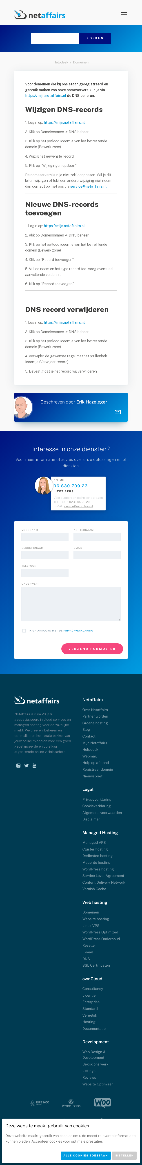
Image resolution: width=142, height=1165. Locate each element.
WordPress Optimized (100, 932)
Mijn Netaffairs (94, 743)
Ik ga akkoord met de (61, 630)
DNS (86, 959)
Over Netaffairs (95, 710)
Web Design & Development (93, 1055)
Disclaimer (91, 819)
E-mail (87, 952)
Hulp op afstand (95, 763)
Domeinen (81, 62)
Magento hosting (96, 862)
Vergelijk (89, 1015)
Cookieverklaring (96, 806)
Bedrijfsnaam (33, 548)
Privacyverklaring (78, 630)
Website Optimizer (97, 1084)
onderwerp (31, 584)
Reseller (89, 945)
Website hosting (95, 919)
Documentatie (94, 1028)
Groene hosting (95, 723)
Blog (86, 729)
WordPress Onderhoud (101, 939)
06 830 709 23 (71, 486)
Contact (88, 736)
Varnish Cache (94, 889)
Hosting (88, 1022)
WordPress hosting (98, 869)
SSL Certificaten (96, 965)
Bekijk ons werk (95, 1064)
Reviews (89, 1077)
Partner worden (95, 716)
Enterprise (91, 1002)
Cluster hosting (95, 849)
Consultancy (92, 989)
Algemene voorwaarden (102, 813)
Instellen (124, 1155)
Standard (90, 1009)
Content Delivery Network (103, 882)
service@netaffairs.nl (88, 186)
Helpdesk (60, 62)
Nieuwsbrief (92, 776)
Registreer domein (97, 769)
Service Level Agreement (103, 876)
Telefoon (29, 566)
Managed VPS (94, 842)
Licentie (88, 995)
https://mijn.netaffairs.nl (45, 95)
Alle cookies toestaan (85, 1155)
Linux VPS (90, 926)
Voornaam (30, 530)
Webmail (89, 756)
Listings (88, 1071)
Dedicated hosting (97, 856)
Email (78, 548)
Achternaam (84, 530)
